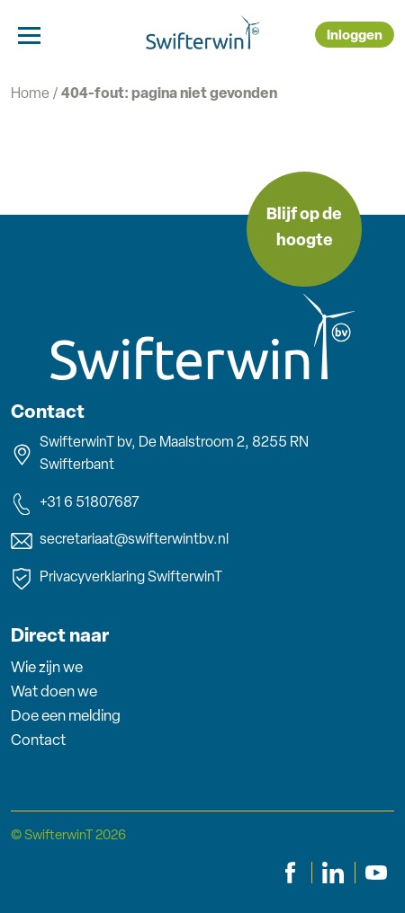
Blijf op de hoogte (304, 228)
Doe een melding (66, 716)
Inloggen (354, 36)
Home (30, 94)
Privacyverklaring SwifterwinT (116, 578)
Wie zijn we (47, 668)
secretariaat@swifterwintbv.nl (120, 541)
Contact (38, 741)
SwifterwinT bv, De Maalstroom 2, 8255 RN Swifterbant (160, 455)
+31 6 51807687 (75, 504)
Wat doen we (54, 692)
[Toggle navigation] (29, 35)
